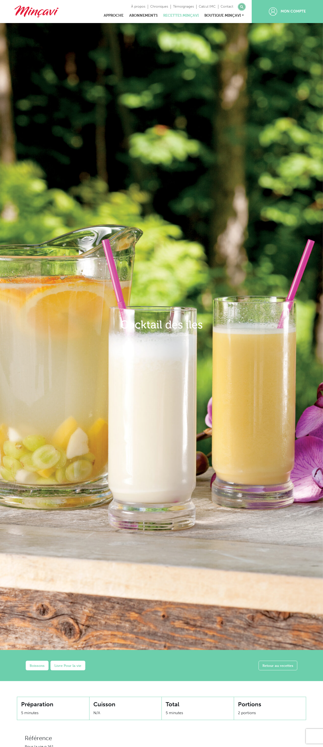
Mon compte (287, 11)
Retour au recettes (277, 665)
